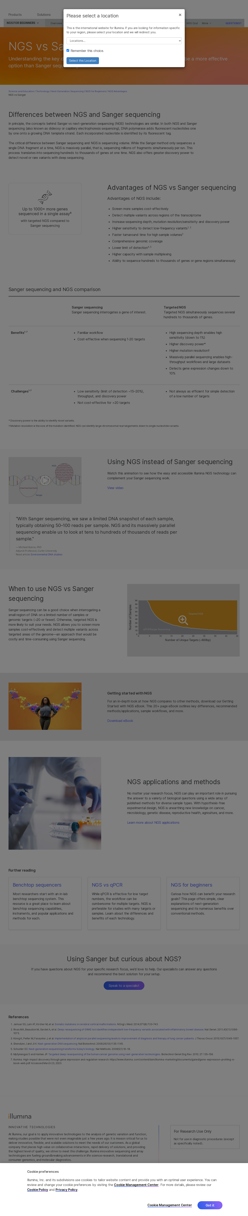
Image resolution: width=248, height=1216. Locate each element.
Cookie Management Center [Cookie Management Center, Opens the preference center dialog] (169, 1205)
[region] (124, 1189)
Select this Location (82, 64)
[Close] (180, 17)
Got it (210, 1205)
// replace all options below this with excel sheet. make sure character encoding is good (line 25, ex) (124, 44)
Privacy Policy (66, 1190)
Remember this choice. (85, 54)
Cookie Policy (37, 1190)
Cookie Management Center (136, 1185)
